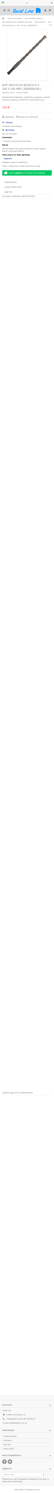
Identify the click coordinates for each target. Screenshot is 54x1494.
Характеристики (13, 187)
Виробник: (6, 92)
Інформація (10, 182)
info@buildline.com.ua (17, 1423)
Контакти (8, 1440)
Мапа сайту (9, 1449)
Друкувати (9, 117)
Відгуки (8, 192)
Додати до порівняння (28, 117)
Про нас (7, 1444)
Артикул (19, 92)
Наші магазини (10, 1436)
